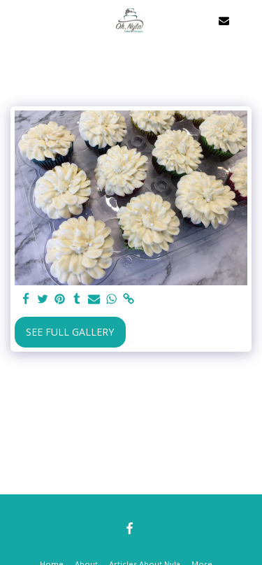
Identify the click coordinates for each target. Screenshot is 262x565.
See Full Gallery (70, 331)
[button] (15, 20)
